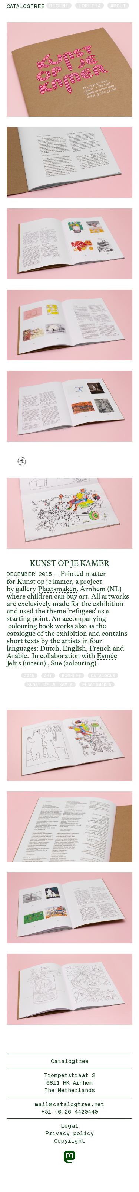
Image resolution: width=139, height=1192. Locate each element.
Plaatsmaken (57, 589)
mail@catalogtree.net (69, 1104)
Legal (70, 1126)
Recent (59, 6)
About (118, 6)
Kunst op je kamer (44, 581)
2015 (29, 675)
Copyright (69, 1140)
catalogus (103, 675)
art (48, 675)
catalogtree (26, 6)
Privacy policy (69, 1133)
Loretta (89, 6)
